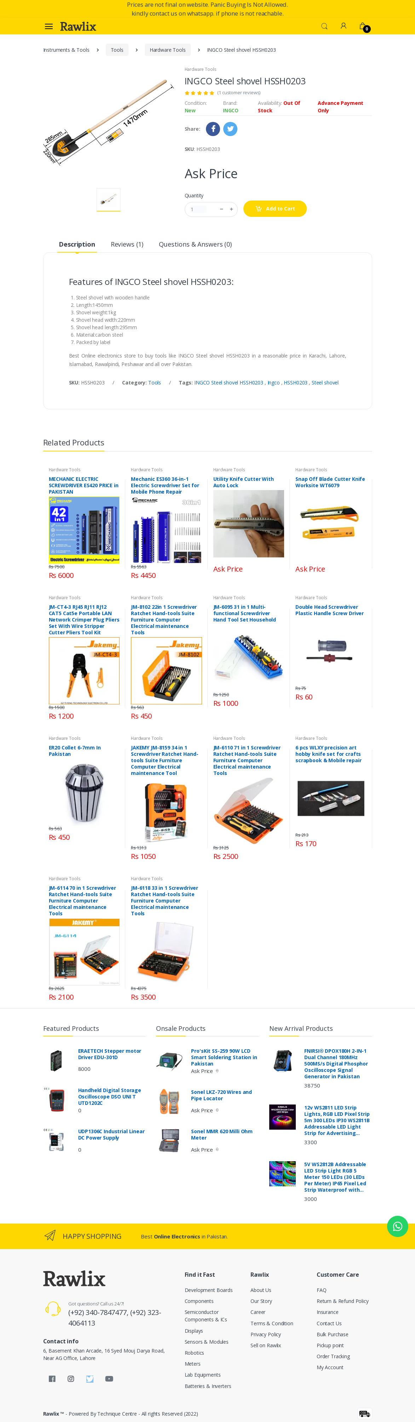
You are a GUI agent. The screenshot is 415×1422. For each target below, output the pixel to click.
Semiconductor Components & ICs (206, 1316)
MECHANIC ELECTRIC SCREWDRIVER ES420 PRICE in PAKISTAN (84, 485)
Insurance (328, 1312)
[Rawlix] (78, 26)
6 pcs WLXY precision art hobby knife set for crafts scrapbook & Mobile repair (328, 754)
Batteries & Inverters (208, 1386)
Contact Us (329, 1323)
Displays (194, 1330)
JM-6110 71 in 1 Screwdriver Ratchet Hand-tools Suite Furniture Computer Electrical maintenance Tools (247, 760)
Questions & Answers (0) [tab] (195, 244)
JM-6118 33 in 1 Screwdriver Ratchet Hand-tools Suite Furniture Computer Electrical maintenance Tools (164, 901)
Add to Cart (275, 209)
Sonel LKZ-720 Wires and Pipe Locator (221, 1095)
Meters (193, 1363)
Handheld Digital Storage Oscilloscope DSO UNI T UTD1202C (110, 1096)
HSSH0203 (296, 382)
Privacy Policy (265, 1334)
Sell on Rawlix (265, 1345)
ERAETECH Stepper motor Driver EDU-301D (110, 1054)
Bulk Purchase (332, 1334)
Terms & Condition (271, 1323)
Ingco (274, 382)
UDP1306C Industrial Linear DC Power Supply (111, 1134)
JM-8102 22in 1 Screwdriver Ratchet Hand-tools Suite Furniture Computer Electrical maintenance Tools (164, 620)
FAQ (322, 1290)
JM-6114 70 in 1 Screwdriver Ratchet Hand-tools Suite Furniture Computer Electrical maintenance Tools (82, 901)
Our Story (261, 1301)
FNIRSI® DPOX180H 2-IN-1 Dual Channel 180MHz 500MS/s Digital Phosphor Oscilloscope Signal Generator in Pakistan (336, 1064)
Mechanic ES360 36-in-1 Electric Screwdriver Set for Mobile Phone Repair (165, 485)
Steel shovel (325, 382)
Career (257, 1312)
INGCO (230, 110)
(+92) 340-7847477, (99, 1312)
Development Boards (209, 1290)
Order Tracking (333, 1356)
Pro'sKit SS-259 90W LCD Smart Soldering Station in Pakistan (224, 1057)
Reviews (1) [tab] (127, 244)
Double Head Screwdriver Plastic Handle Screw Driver (329, 610)
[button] (324, 25)
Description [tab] (77, 244)
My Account (330, 1367)
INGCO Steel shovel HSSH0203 (229, 382)
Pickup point (330, 1345)
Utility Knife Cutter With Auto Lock (243, 482)
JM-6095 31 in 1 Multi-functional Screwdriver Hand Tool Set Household (244, 613)
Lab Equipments (203, 1374)
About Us (260, 1290)
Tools (117, 49)
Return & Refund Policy (343, 1301)
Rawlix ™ (53, 1413)
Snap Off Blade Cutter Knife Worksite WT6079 (330, 482)
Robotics (194, 1352)
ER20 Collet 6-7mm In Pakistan (75, 750)
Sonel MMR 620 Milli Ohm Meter (222, 1134)
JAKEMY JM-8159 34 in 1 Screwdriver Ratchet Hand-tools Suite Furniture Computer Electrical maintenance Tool (164, 760)
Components (199, 1301)
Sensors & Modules (207, 1341)
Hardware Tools (168, 49)
